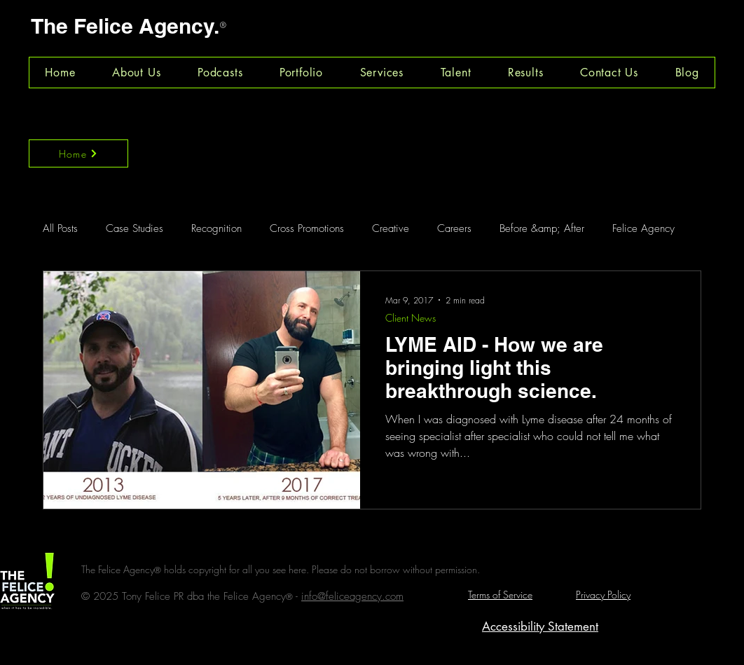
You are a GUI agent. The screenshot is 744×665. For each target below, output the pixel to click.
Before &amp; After (542, 228)
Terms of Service (500, 594)
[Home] (78, 153)
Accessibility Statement (540, 626)
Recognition (216, 228)
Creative (390, 228)
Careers (454, 228)
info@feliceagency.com (352, 596)
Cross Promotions (307, 228)
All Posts (60, 228)
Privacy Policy (603, 594)
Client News (410, 318)
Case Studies (134, 228)
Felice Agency (643, 228)
